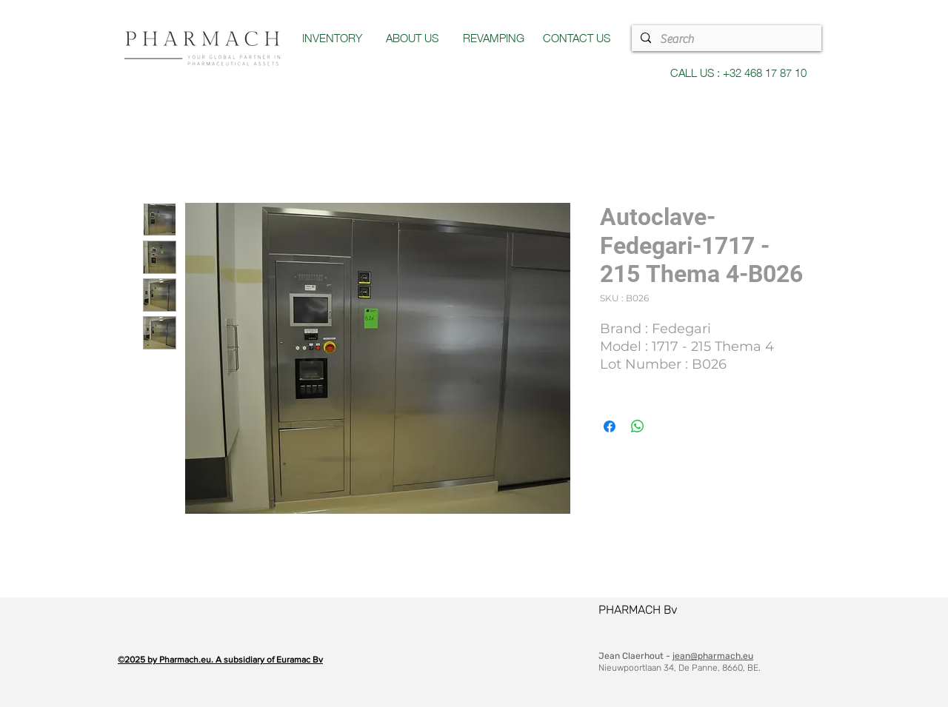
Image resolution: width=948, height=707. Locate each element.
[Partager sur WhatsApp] (638, 426)
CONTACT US (576, 37)
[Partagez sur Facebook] (609, 426)
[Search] (725, 39)
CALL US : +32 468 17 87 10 (738, 71)
